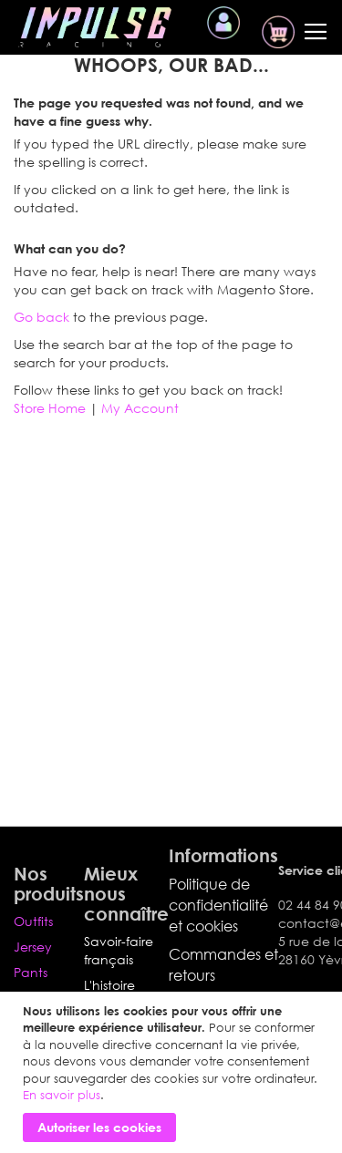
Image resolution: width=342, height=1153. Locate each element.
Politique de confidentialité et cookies (218, 905)
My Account (140, 408)
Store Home (50, 408)
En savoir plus (61, 1094)
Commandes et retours (223, 964)
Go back (41, 316)
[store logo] (94, 27)
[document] (173, 1072)
